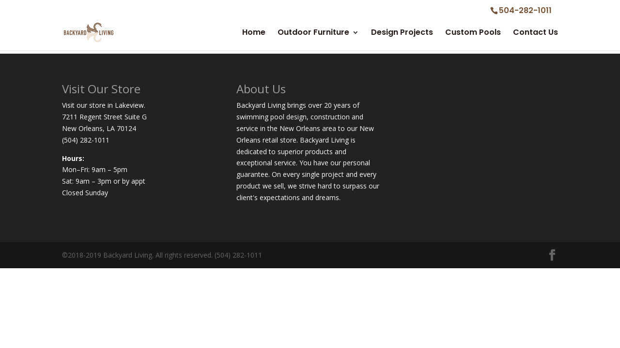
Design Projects (402, 33)
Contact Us (535, 33)
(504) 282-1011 (85, 140)
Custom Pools (473, 33)
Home (253, 33)
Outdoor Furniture (313, 33)
